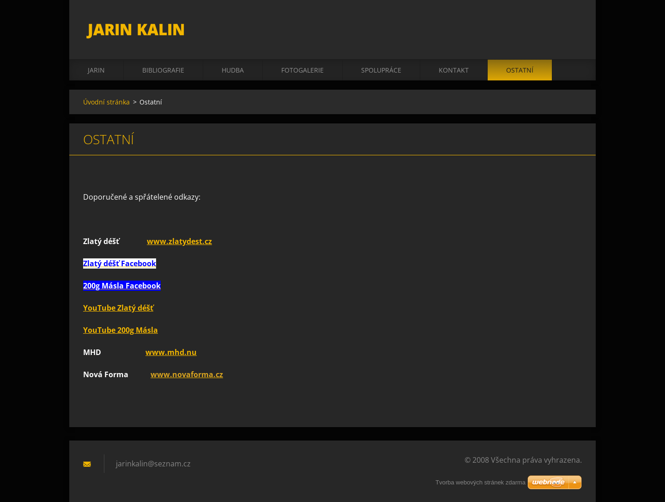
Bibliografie (163, 70)
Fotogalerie (302, 70)
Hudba (233, 70)
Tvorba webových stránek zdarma (480, 482)
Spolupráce (381, 70)
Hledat (571, 26)
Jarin (96, 70)
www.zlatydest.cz (179, 241)
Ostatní (519, 70)
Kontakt (454, 70)
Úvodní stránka (106, 102)
